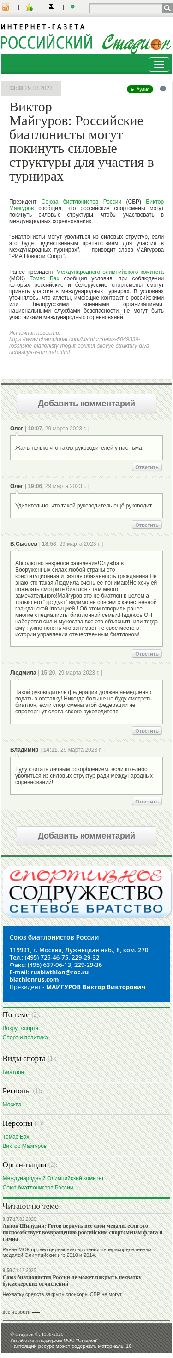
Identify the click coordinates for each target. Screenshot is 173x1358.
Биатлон (13, 1072)
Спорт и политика (25, 1037)
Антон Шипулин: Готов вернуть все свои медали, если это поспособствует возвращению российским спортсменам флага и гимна (83, 1232)
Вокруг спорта (21, 1028)
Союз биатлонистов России (38, 1187)
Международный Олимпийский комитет (53, 1178)
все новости (17, 1312)
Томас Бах (44, 278)
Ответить (147, 467)
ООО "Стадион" (81, 1340)
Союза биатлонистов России (81, 202)
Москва (12, 1104)
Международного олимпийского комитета (110, 272)
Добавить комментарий (86, 403)
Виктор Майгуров (25, 1146)
